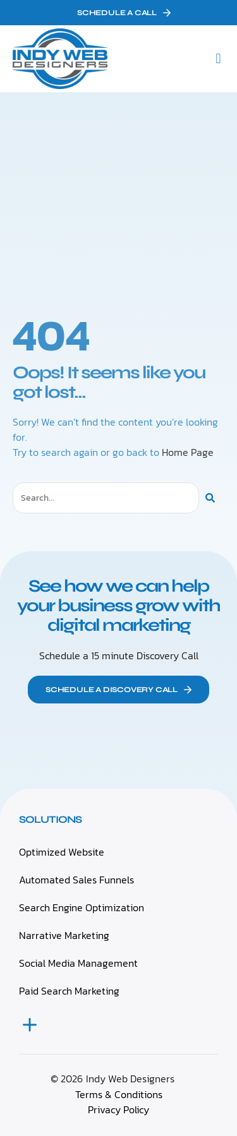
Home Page (188, 452)
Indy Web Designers (130, 1078)
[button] (218, 59)
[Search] (210, 497)
